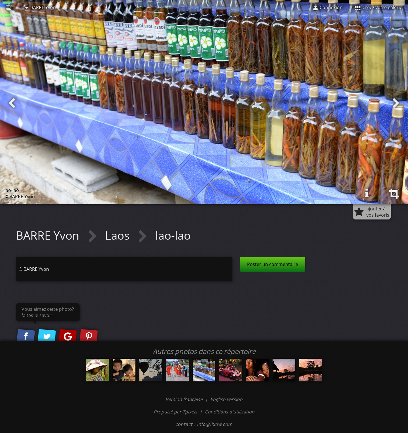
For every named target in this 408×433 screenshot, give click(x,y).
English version (226, 399)
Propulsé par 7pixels (175, 412)
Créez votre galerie (378, 7)
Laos (118, 235)
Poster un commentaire (272, 264)
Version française (184, 399)
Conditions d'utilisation (229, 412)
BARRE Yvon (40, 7)
